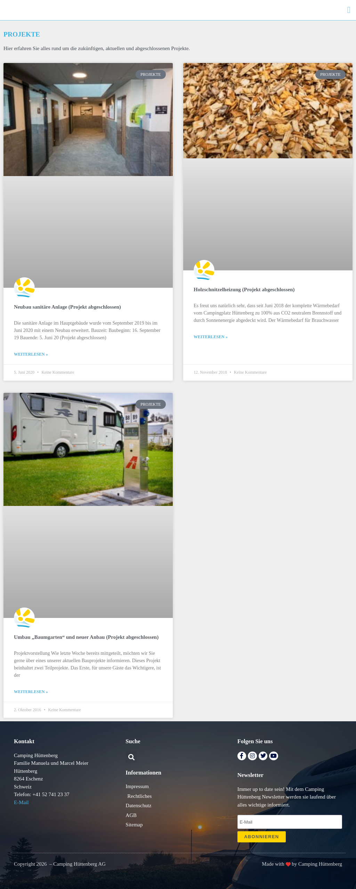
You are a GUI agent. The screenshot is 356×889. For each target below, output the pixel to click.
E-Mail (21, 802)
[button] (349, 10)
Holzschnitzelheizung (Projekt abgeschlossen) (244, 289)
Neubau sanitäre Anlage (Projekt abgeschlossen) (67, 307)
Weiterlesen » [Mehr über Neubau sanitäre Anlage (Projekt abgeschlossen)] (31, 354)
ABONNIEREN (261, 836)
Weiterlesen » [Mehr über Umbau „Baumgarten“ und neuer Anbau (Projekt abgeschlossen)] (31, 691)
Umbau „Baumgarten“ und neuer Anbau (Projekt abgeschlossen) (86, 637)
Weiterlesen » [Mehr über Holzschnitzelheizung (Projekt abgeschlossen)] (211, 336)
